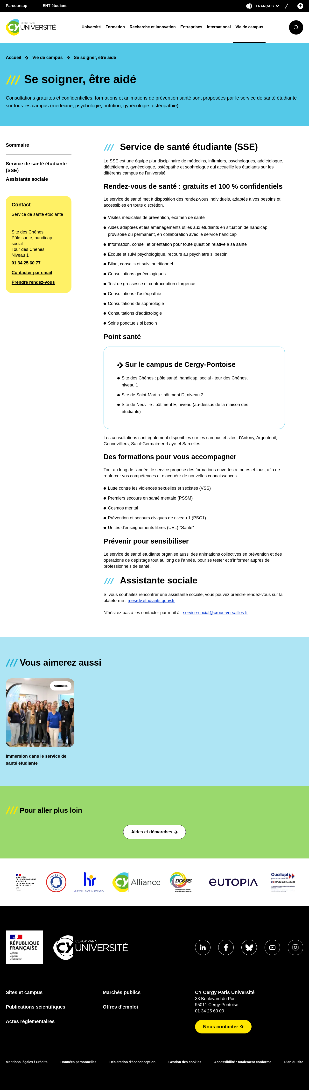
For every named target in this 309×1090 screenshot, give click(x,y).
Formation (115, 27)
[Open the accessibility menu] (300, 6)
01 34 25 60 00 (209, 1011)
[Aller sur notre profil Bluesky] (249, 947)
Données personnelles (78, 1062)
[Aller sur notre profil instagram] (295, 947)
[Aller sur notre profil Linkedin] (203, 947)
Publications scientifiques (35, 1007)
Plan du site (293, 1062)
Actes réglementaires (30, 1021)
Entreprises (191, 27)
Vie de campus (249, 27)
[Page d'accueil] (40, 27)
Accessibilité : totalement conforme (242, 1062)
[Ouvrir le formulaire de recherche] (296, 27)
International (219, 27)
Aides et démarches (154, 831)
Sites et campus (24, 992)
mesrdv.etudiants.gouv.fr (151, 600)
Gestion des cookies (185, 1062)
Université (91, 27)
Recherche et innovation (153, 27)
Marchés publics (122, 992)
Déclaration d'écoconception (132, 1062)
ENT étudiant (55, 6)
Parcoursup (16, 6)
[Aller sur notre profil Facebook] (226, 947)
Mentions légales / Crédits (27, 1062)
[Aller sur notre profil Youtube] (272, 947)
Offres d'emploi (120, 1007)
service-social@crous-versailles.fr (215, 612)
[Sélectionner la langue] (267, 6)
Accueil (13, 57)
